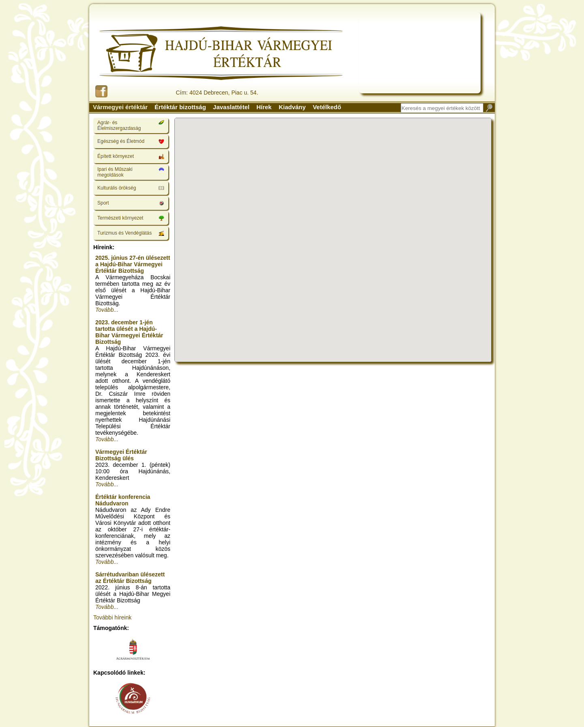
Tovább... (106, 309)
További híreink (112, 617)
